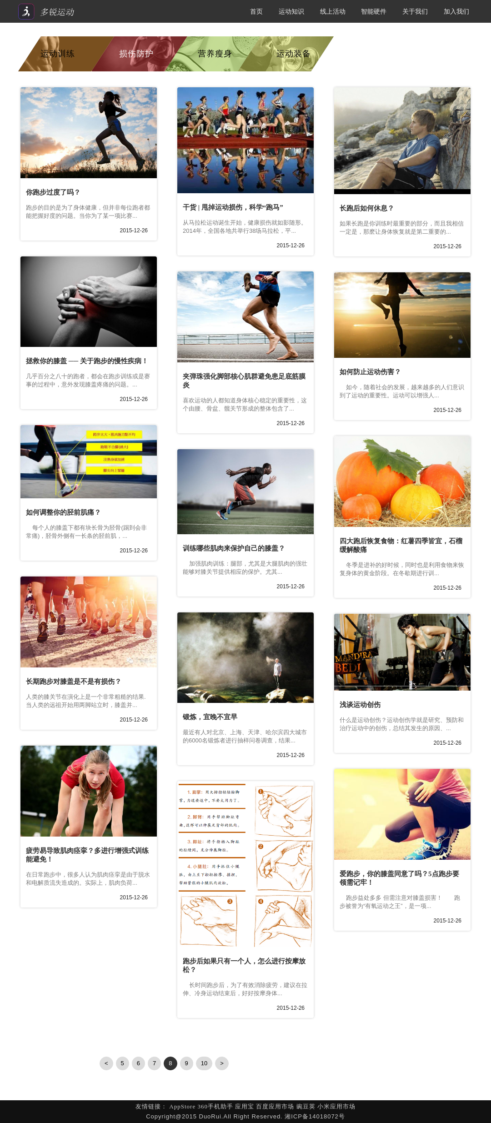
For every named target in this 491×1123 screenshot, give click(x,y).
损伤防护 (136, 53)
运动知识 (291, 11)
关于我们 (415, 11)
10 (204, 1063)
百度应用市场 (275, 1106)
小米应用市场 (336, 1106)
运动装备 (293, 53)
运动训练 (57, 53)
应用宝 (244, 1106)
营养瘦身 (215, 53)
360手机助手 (215, 1106)
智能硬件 (373, 11)
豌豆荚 (306, 1106)
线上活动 (333, 11)
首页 (256, 11)
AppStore (182, 1106)
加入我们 (456, 11)
